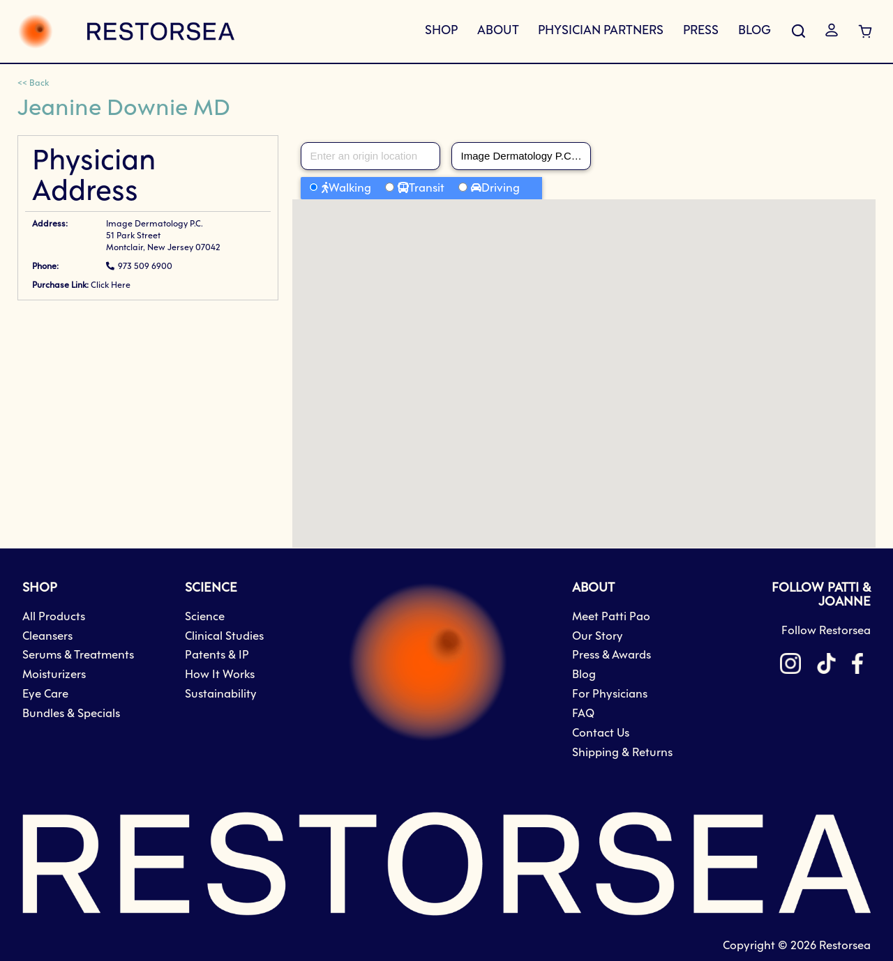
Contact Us (600, 733)
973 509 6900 (145, 267)
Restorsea (845, 946)
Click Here (110, 286)
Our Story (597, 636)
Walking (350, 188)
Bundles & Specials (71, 714)
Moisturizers (54, 675)
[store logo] (126, 31)
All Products (53, 617)
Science (205, 617)
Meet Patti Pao (611, 617)
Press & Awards (611, 655)
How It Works (220, 675)
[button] (584, 361)
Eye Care (45, 694)
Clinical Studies (224, 636)
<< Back (33, 83)
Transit (426, 188)
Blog (584, 675)
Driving (500, 188)
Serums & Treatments (78, 655)
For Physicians (609, 694)
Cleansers (47, 636)
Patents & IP (217, 655)
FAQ (583, 714)
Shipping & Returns (622, 753)
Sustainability (221, 694)
